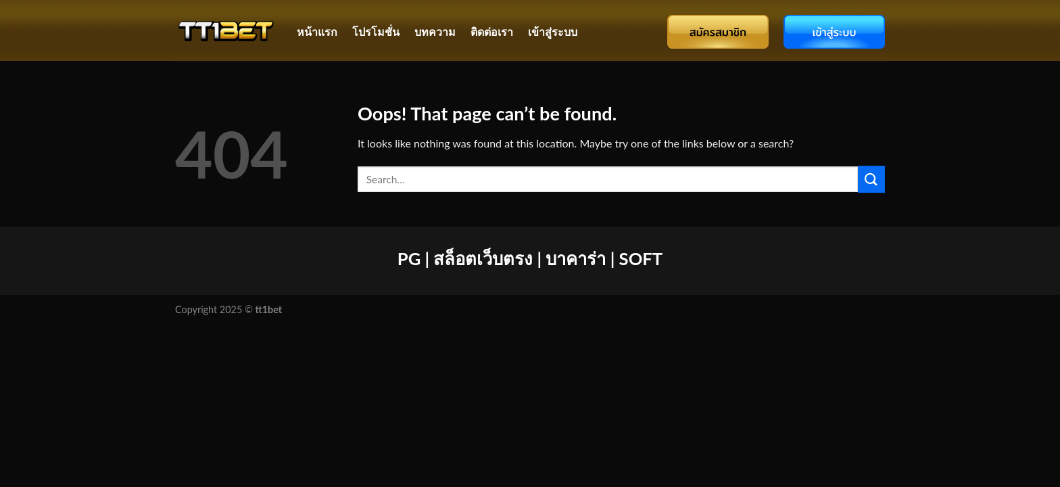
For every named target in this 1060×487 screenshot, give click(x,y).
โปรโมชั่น (376, 31)
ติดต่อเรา (492, 31)
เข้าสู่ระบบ (552, 31)
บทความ (435, 31)
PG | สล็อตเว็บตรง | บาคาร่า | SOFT (529, 258)
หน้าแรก (317, 31)
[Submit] (871, 179)
